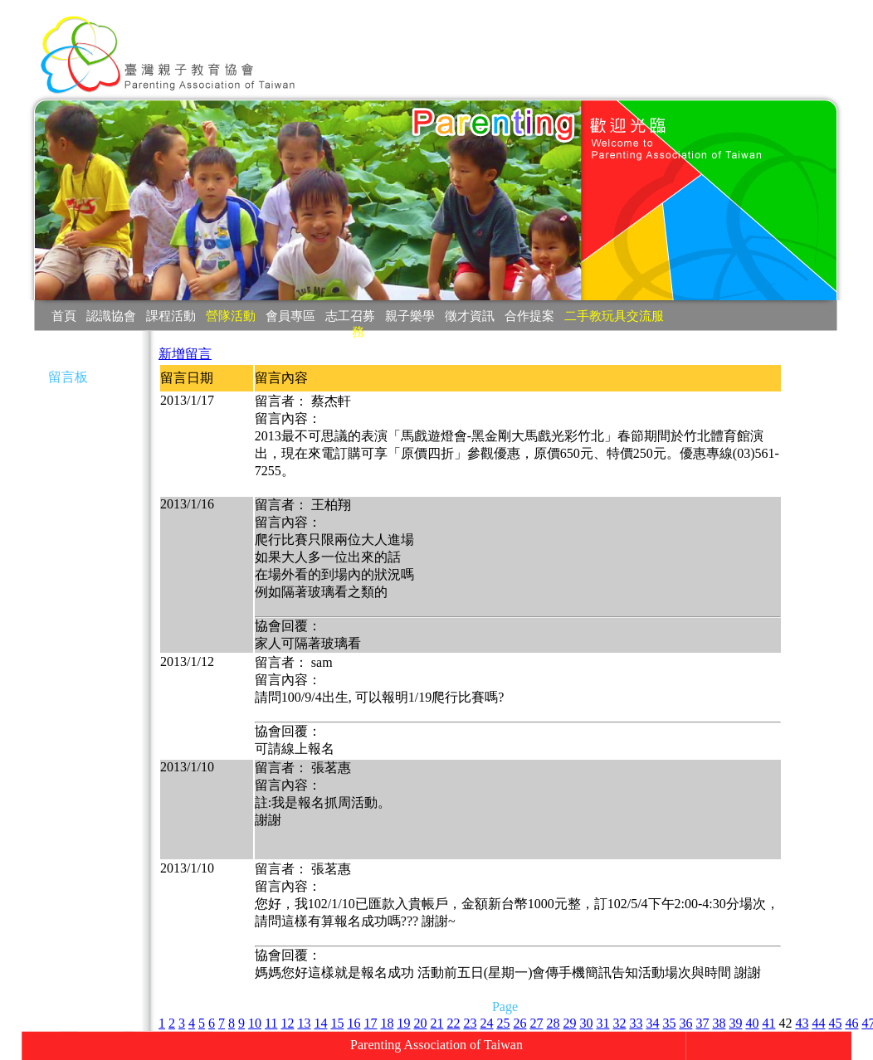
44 (818, 1023)
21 (436, 1023)
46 (851, 1023)
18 (386, 1023)
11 (271, 1023)
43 (801, 1023)
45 (834, 1023)
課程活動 (171, 316)
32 (619, 1023)
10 (254, 1023)
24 (486, 1023)
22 (453, 1023)
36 (685, 1023)
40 (751, 1023)
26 (519, 1023)
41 (768, 1023)
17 (370, 1023)
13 (303, 1023)
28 (552, 1023)
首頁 (63, 316)
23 (469, 1023)
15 (337, 1023)
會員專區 (290, 316)
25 (503, 1023)
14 (320, 1023)
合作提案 (529, 316)
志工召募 (350, 316)
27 (536, 1023)
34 (652, 1023)
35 (668, 1023)
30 (586, 1023)
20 (420, 1023)
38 (718, 1023)
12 (287, 1023)
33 (635, 1023)
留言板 (68, 377)
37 (702, 1023)
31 (602, 1023)
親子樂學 (410, 316)
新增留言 (185, 354)
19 (403, 1023)
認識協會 (111, 316)
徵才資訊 (470, 316)
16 (353, 1023)
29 (569, 1023)
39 (735, 1023)
